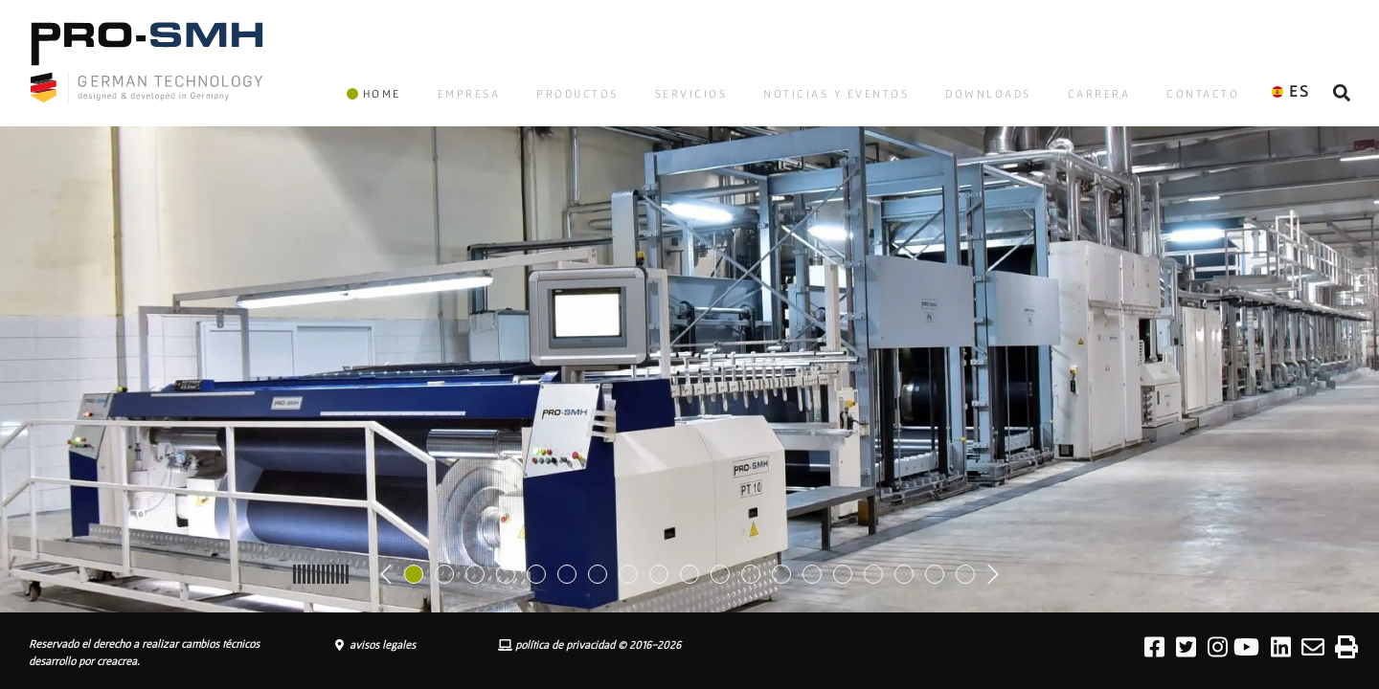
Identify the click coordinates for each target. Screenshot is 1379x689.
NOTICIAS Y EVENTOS (836, 93)
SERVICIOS (691, 93)
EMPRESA (469, 93)
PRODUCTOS (577, 93)
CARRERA (1099, 93)
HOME (374, 93)
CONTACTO (1202, 93)
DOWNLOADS (988, 93)
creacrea (117, 661)
